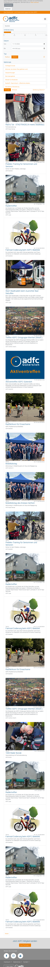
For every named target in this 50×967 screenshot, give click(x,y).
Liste (7, 90)
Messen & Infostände (11, 80)
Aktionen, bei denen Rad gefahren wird (16, 69)
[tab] (25, 65)
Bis (5, 48)
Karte (14, 90)
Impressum (8, 962)
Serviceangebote (10, 76)
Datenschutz (18, 962)
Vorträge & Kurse (10, 66)
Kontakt (26, 962)
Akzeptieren (8, 5)
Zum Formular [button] (25, 945)
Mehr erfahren (35, 2)
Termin (15, 57)
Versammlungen (10, 73)
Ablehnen (8, 9)
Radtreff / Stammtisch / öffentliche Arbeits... (18, 83)
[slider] (12, 32)
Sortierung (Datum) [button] (38, 90)
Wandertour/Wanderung (12, 87)
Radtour (7, 57)
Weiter (7, 933)
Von (5, 44)
